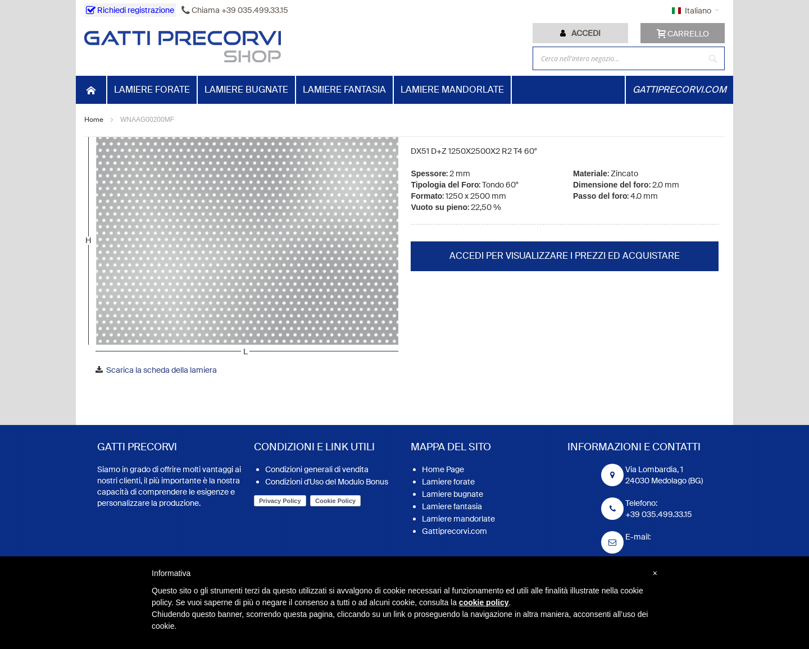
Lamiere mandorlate (458, 519)
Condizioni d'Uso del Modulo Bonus (326, 482)
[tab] (580, 33)
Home (93, 119)
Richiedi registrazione (130, 10)
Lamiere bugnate (452, 494)
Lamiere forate (448, 482)
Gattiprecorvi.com (454, 531)
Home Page (443, 469)
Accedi (586, 33)
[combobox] (628, 58)
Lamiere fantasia (452, 506)
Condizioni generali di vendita (317, 469)
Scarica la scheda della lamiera (161, 370)
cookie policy (484, 602)
